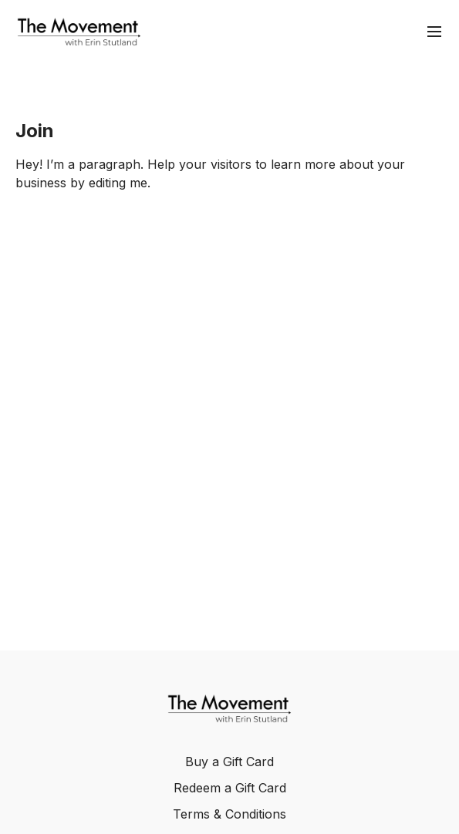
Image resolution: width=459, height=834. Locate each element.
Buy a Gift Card (229, 761)
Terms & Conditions (229, 814)
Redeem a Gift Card (230, 787)
